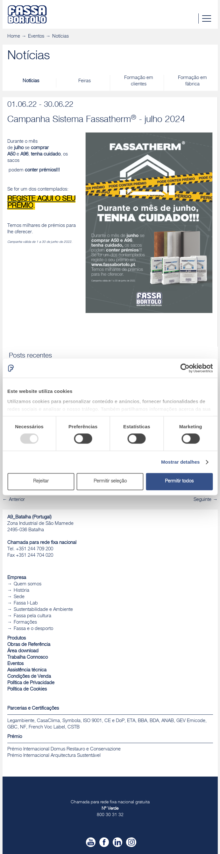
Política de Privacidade (30, 683)
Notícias (60, 36)
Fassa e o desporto (33, 628)
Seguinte (202, 499)
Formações (25, 622)
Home (13, 36)
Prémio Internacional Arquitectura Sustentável (54, 755)
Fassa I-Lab (26, 603)
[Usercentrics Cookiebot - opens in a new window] (185, 368)
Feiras (84, 81)
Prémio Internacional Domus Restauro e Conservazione (64, 749)
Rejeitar (41, 481)
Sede (19, 597)
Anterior (17, 499)
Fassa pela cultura (32, 616)
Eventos (36, 36)
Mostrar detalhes (180, 462)
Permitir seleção (110, 481)
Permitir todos (179, 481)
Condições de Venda (29, 676)
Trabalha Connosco (27, 657)
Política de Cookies (27, 689)
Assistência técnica (26, 670)
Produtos (16, 638)
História (21, 590)
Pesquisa (193, 18)
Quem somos (27, 584)
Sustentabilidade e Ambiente (43, 609)
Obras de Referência (28, 644)
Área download (23, 651)
